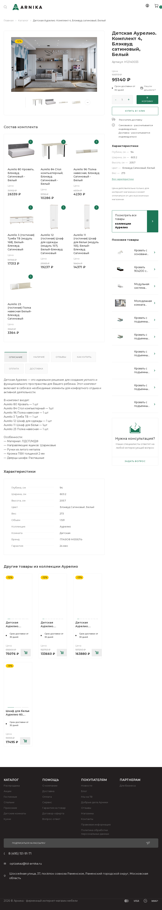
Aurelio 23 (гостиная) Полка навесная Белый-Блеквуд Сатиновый (20, 311)
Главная (9, 20)
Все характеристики (123, 179)
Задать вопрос (135, 461)
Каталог (23, 20)
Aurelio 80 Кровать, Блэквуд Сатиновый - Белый (21, 175)
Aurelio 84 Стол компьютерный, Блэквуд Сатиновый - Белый (52, 176)
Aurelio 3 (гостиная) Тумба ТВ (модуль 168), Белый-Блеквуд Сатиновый (21, 242)
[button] (124, 88)
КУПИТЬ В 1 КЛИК (135, 111)
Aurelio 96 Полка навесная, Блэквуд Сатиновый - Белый (86, 175)
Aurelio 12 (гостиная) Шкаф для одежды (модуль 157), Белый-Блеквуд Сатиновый (52, 244)
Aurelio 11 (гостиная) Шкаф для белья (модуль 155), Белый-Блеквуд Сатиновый (86, 244)
